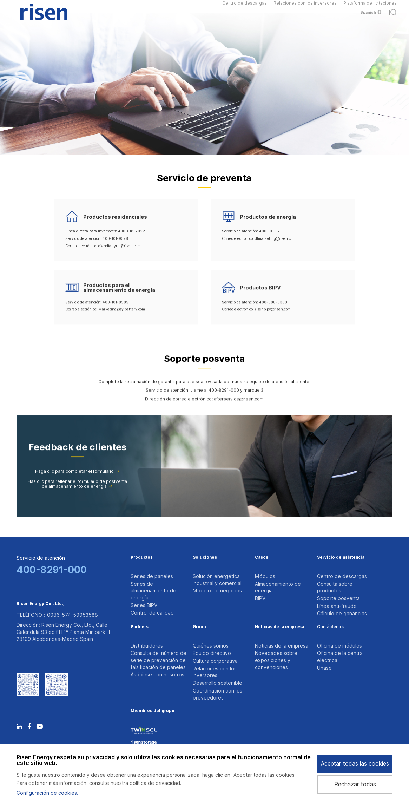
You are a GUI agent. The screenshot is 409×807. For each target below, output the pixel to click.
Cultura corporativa (215, 679)
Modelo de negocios (217, 593)
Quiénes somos (211, 659)
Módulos (265, 576)
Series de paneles (152, 576)
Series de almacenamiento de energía (153, 593)
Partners (140, 640)
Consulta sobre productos (334, 590)
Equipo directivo (212, 669)
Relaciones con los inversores (305, 7)
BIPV (260, 603)
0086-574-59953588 (72, 622)
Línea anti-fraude (337, 614)
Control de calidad (152, 621)
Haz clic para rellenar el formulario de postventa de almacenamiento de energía (77, 492)
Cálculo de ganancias (342, 624)
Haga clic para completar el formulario (77, 479)
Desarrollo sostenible (217, 707)
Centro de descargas (244, 7)
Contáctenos (330, 640)
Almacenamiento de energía (278, 590)
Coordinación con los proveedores (217, 721)
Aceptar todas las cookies (355, 763)
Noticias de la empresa (279, 640)
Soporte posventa (338, 603)
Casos (261, 558)
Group (199, 640)
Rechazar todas (355, 784)
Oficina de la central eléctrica (340, 673)
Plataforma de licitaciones (370, 7)
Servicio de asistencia (340, 558)
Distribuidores (147, 659)
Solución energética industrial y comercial (217, 579)
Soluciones (205, 558)
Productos (142, 558)
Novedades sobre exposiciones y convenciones (276, 676)
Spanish (370, 19)
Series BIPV (144, 611)
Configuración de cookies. (47, 793)
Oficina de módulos (339, 659)
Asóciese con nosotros (157, 693)
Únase (324, 686)
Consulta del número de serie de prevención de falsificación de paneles (158, 676)
